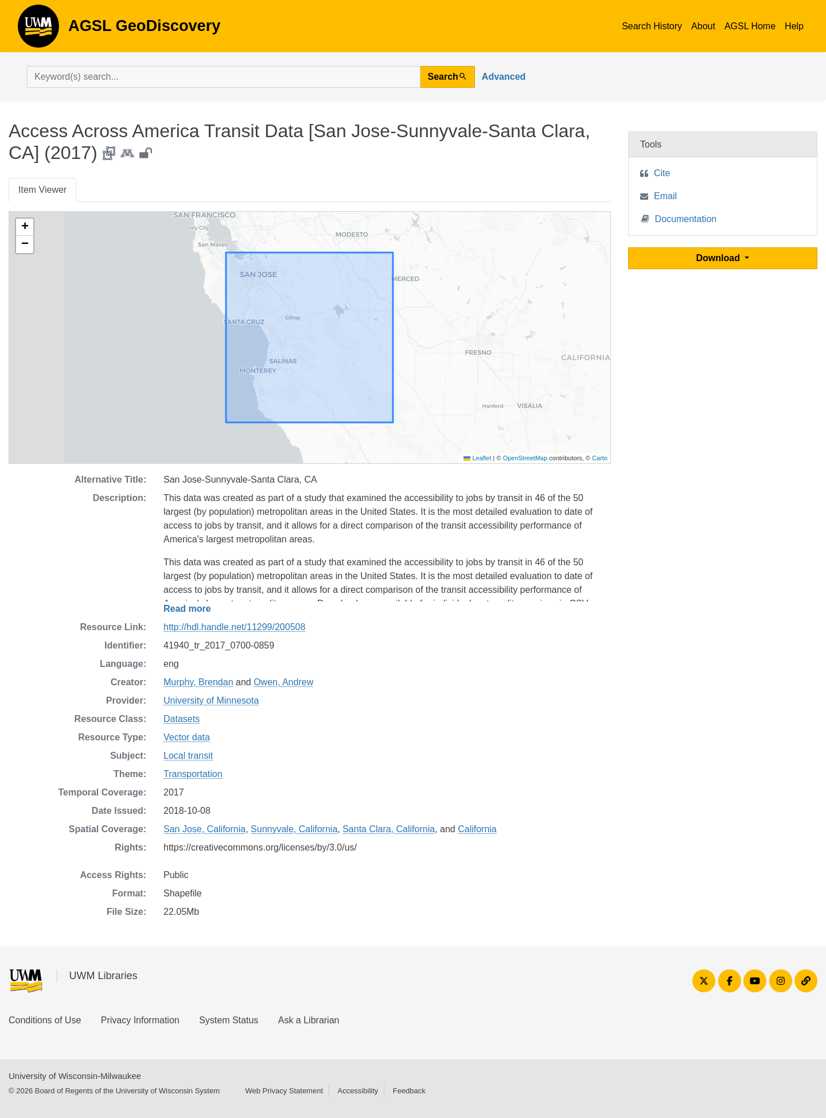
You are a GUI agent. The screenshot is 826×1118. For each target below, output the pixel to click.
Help (794, 26)
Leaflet (477, 458)
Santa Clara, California (388, 829)
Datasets (181, 719)
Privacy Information (140, 1020)
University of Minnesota (211, 700)
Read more (187, 609)
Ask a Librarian (309, 1020)
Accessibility (357, 1090)
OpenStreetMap (525, 458)
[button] (24, 227)
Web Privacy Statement (284, 1090)
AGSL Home (750, 26)
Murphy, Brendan (198, 682)
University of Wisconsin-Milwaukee (75, 1076)
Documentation (679, 218)
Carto (599, 458)
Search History (652, 26)
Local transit (188, 755)
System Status (228, 1020)
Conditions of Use (45, 1020)
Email (665, 196)
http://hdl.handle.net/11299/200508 (234, 627)
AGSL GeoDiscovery (38, 29)
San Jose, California (204, 829)
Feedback (409, 1090)
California (477, 829)
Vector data (186, 737)
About (703, 26)
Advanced (503, 76)
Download (719, 258)
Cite (662, 173)
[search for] (223, 77)
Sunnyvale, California (294, 829)
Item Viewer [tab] (42, 190)
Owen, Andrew (283, 682)
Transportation (193, 774)
